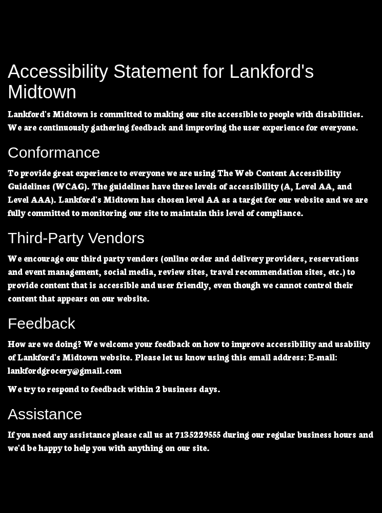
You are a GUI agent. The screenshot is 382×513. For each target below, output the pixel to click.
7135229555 (197, 434)
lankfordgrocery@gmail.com (65, 370)
